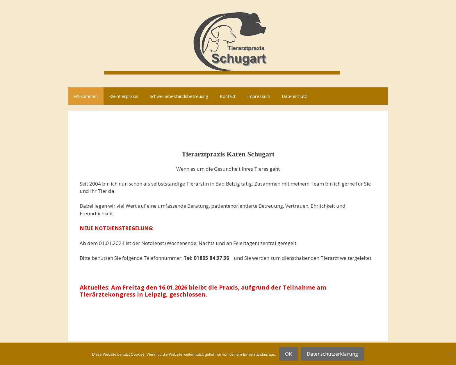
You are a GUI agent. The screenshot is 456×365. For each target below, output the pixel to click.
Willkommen (86, 96)
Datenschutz (294, 96)
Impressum (258, 96)
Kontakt (228, 96)
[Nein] (449, 354)
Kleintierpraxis (123, 96)
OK (288, 353)
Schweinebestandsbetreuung (179, 96)
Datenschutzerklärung (332, 353)
